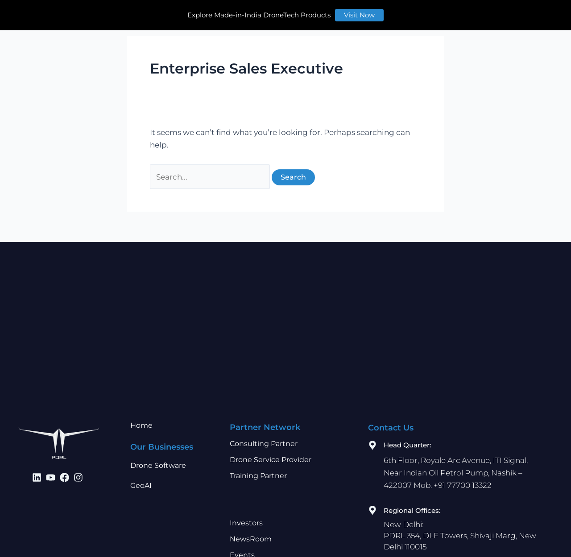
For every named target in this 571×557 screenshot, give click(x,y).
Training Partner (258, 470)
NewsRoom (251, 533)
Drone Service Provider (270, 454)
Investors (324, 12)
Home (142, 12)
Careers (401, 12)
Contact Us (448, 12)
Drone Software (158, 459)
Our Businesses (194, 12)
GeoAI (141, 479)
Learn (365, 12)
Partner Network (265, 12)
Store (495, 12)
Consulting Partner (264, 438)
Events (242, 549)
